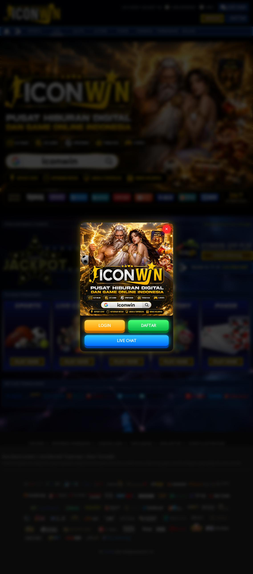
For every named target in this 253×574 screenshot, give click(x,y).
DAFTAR (148, 325)
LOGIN (104, 325)
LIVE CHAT (126, 340)
